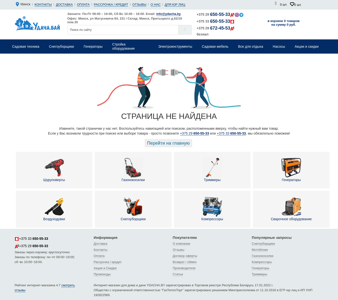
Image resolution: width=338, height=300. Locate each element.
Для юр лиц (175, 4)
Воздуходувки (54, 209)
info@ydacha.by (168, 14)
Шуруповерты (54, 170)
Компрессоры (212, 209)
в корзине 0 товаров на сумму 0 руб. (284, 22)
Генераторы (291, 170)
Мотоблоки (260, 250)
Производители (184, 268)
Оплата (83, 4)
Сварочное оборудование (291, 209)
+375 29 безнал (216, 31)
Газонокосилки (133, 170)
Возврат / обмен (185, 262)
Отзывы (139, 4)
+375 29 (220, 14)
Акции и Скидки (105, 268)
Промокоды (102, 274)
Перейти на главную (168, 143)
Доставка (64, 4)
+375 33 (216, 21)
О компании (181, 243)
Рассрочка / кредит (111, 4)
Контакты (43, 4)
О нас (155, 4)
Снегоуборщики (133, 209)
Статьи (178, 274)
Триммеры (212, 170)
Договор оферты (185, 256)
